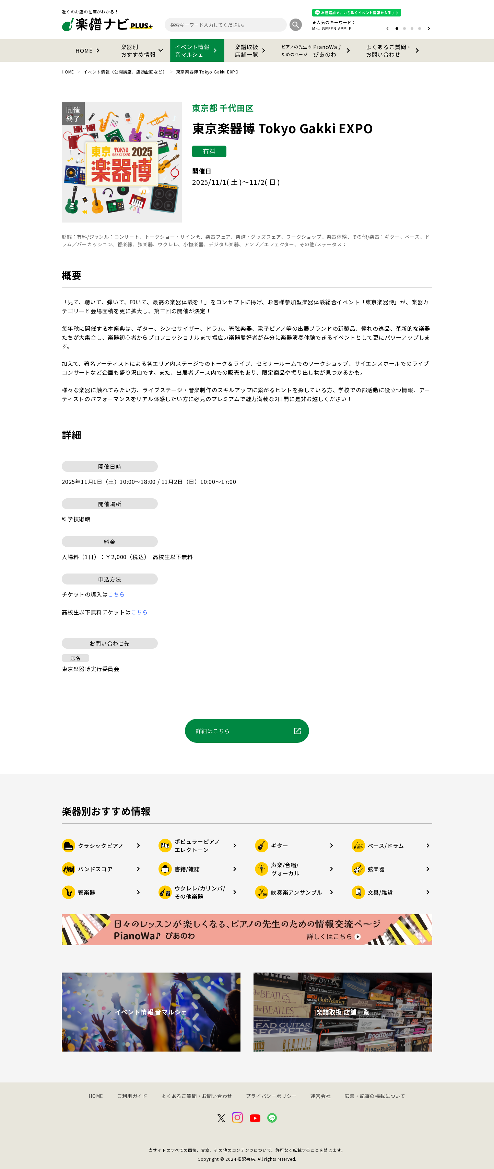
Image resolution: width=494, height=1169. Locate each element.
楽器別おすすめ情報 (143, 50)
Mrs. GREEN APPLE (332, 28)
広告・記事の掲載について (374, 1095)
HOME (88, 50)
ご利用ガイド (132, 1095)
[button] (387, 28)
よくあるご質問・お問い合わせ (394, 50)
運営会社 (320, 1095)
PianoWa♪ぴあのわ (317, 50)
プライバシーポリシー (271, 1095)
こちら (139, 612)
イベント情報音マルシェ (197, 50)
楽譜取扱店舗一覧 (251, 50)
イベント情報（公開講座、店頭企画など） (125, 72)
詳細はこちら (249, 730)
